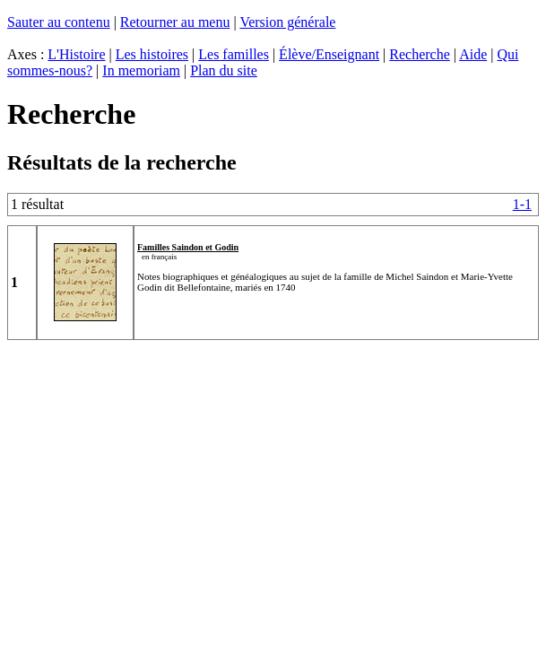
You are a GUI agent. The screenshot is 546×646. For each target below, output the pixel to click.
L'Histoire (76, 54)
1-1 (522, 204)
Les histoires (152, 54)
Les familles (233, 54)
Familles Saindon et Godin (187, 247)
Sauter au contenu (58, 22)
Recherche (419, 54)
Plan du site (223, 70)
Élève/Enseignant (329, 54)
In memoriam (141, 70)
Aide (473, 54)
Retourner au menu (175, 22)
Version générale (287, 22)
